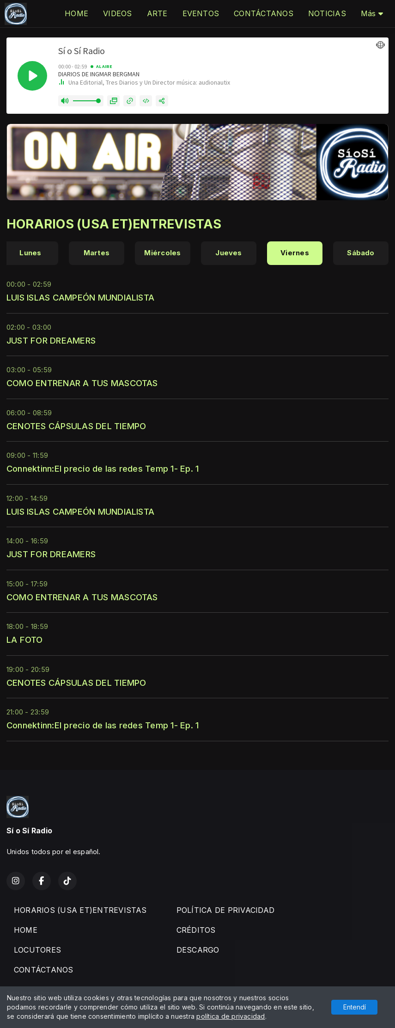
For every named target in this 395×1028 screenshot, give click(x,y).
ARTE (157, 13)
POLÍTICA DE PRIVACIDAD (225, 910)
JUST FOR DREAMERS (51, 340)
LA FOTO (24, 639)
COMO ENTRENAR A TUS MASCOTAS (82, 383)
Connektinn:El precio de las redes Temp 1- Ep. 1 (102, 468)
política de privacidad (230, 1016)
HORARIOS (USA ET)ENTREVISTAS (80, 910)
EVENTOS (200, 13)
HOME (76, 13)
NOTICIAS (327, 13)
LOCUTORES (37, 949)
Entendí (354, 1007)
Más (372, 13)
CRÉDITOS (196, 930)
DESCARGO (197, 949)
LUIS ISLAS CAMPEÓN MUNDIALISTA (80, 297)
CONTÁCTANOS (263, 13)
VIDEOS (117, 13)
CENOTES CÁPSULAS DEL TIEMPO (76, 426)
